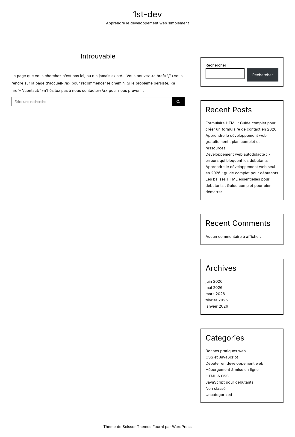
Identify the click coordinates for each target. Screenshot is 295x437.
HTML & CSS (217, 376)
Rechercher (216, 65)
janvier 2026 (217, 306)
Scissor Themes (137, 426)
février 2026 (217, 300)
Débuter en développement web (234, 363)
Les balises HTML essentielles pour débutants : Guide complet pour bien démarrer (238, 185)
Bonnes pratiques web (226, 351)
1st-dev (147, 14)
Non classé (216, 388)
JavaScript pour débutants (229, 382)
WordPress (182, 426)
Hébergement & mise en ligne (232, 369)
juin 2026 (214, 281)
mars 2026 (215, 293)
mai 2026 (214, 287)
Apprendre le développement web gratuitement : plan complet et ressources (236, 141)
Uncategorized (219, 394)
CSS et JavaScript (222, 357)
